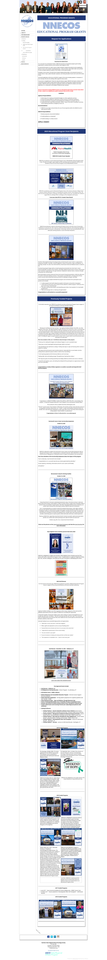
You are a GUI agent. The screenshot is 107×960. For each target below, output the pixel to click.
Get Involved (24, 56)
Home (23, 30)
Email (77, 4)
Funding (23, 40)
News (23, 62)
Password (76, 6)
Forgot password (82, 10)
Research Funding (26, 42)
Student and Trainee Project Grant (28, 45)
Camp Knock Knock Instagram (60, 524)
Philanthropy (24, 54)
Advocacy (24, 58)
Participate (25, 37)
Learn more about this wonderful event (61, 680)
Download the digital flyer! (61, 61)
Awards (23, 59)
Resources (25, 64)
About (23, 32)
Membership (25, 34)
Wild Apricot (75, 958)
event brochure (78, 524)
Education (24, 38)
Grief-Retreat (28, 50)
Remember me (83, 8)
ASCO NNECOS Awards (27, 52)
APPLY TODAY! (43, 122)
